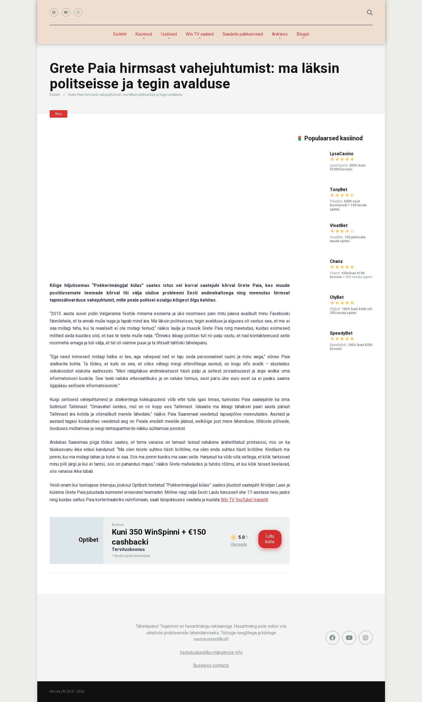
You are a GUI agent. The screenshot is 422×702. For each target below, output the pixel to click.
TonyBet (338, 189)
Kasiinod (143, 34)
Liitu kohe (270, 539)
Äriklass (280, 34)
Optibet (89, 539)
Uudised (169, 34)
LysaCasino (342, 153)
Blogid (302, 34)
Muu (58, 114)
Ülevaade (239, 544)
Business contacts (211, 665)
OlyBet (337, 297)
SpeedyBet (341, 333)
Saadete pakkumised (242, 34)
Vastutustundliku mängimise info (211, 652)
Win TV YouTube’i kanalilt (244, 499)
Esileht (119, 34)
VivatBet (338, 225)
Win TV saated (200, 34)
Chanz (336, 261)
